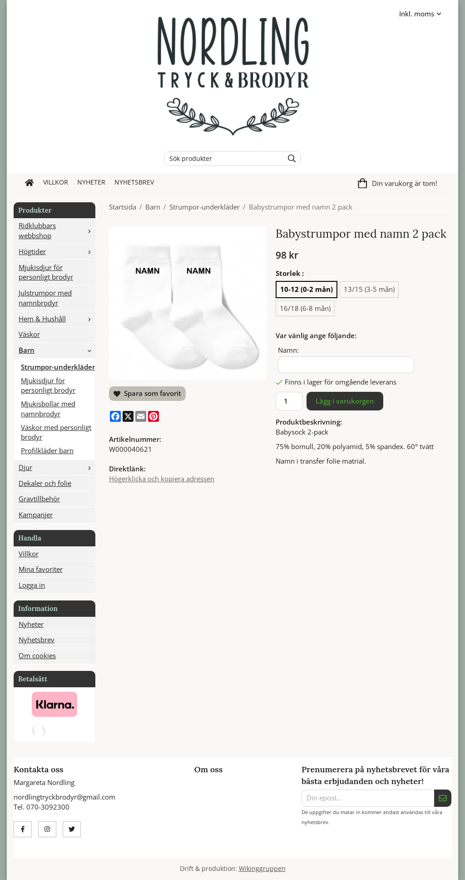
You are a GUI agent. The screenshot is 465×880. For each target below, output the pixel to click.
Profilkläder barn (47, 450)
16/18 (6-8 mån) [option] (305, 308)
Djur (57, 467)
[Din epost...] (368, 798)
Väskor (29, 334)
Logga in (32, 585)
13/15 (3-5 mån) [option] (369, 289)
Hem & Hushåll (57, 318)
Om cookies (37, 655)
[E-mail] (140, 416)
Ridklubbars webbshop (57, 230)
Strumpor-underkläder (58, 366)
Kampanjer (36, 514)
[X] (128, 416)
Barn (57, 350)
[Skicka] (442, 798)
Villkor (55, 182)
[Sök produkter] (222, 158)
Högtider (57, 251)
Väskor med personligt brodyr (56, 432)
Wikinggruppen (262, 869)
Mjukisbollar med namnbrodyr (48, 408)
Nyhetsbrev (134, 182)
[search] (289, 158)
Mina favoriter (41, 569)
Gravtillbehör (39, 498)
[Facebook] (115, 416)
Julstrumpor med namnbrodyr (45, 297)
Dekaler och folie (45, 483)
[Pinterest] (153, 416)
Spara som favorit (147, 393)
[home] (29, 183)
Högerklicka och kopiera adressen (161, 478)
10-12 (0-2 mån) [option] (306, 289)
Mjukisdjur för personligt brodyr (46, 272)
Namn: (288, 350)
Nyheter (91, 182)
